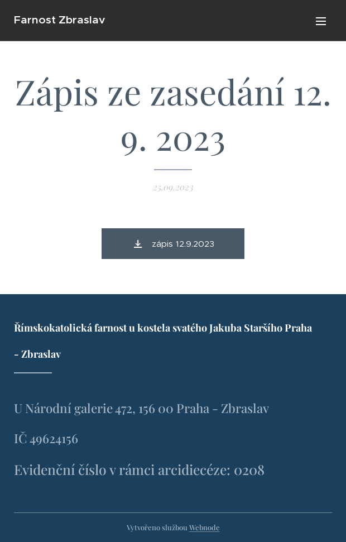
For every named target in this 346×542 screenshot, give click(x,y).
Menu (321, 21)
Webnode (204, 527)
